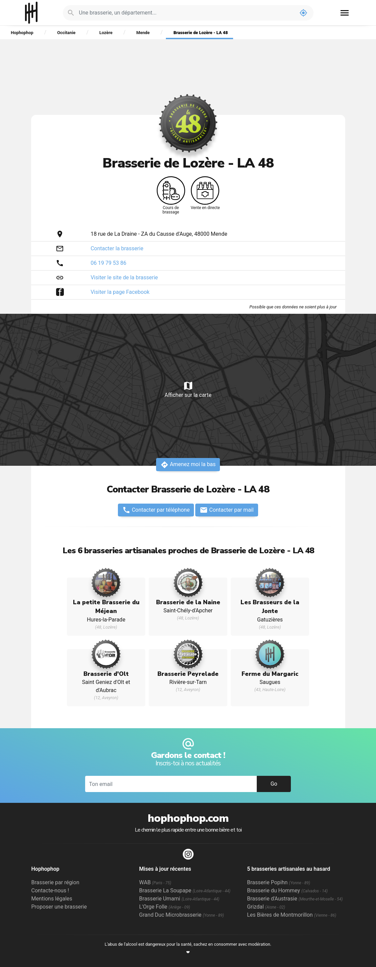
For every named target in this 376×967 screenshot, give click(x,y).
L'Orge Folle (164, 907)
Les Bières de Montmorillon (291, 915)
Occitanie (66, 32)
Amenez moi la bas (188, 465)
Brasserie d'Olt (106, 674)
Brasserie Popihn (278, 882)
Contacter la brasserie (117, 248)
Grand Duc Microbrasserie (181, 915)
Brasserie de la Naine (188, 602)
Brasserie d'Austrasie (295, 898)
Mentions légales (51, 898)
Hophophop (31, 13)
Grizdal (266, 907)
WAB (155, 882)
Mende (143, 32)
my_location (303, 13)
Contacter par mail (226, 510)
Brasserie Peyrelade (188, 674)
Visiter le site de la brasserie (124, 277)
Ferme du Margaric (270, 674)
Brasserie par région (55, 882)
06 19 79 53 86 (108, 263)
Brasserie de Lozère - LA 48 (201, 32)
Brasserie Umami (179, 898)
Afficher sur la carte (188, 389)
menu (344, 12)
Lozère (105, 32)
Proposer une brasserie (59, 907)
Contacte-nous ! (50, 890)
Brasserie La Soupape (184, 890)
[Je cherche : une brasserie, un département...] (186, 12)
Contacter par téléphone (156, 510)
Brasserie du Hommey (287, 890)
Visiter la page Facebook (120, 292)
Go (274, 784)
